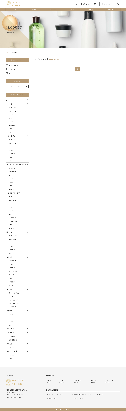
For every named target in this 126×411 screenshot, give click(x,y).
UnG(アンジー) (12, 218)
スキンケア (10, 257)
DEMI (10, 118)
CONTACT (91, 9)
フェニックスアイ (13, 300)
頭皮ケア (9, 232)
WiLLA (10, 321)
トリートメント (11, 136)
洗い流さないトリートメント (16, 164)
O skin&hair (12, 221)
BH (9, 325)
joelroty (11, 214)
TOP (15, 9)
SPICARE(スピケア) (14, 303)
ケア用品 (9, 344)
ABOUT (34, 9)
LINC (9, 129)
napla (10, 285)
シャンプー (10, 104)
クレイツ (10, 348)
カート (11, 73)
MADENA (11, 282)
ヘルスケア (10, 333)
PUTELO (11, 132)
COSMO (10, 182)
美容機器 (9, 311)
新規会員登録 (87, 4)
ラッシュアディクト (14, 293)
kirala (10, 318)
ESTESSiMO (12, 271)
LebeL (10, 122)
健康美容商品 (12, 340)
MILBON (11, 115)
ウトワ (10, 296)
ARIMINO (11, 189)
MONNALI (11, 125)
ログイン (77, 4)
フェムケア (10, 329)
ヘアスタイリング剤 (13, 193)
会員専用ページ (110, 9)
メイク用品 (10, 289)
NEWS (72, 9)
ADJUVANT (11, 111)
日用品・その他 (11, 351)
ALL (7, 100)
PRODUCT (53, 9)
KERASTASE (12, 108)
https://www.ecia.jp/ (13, 397)
